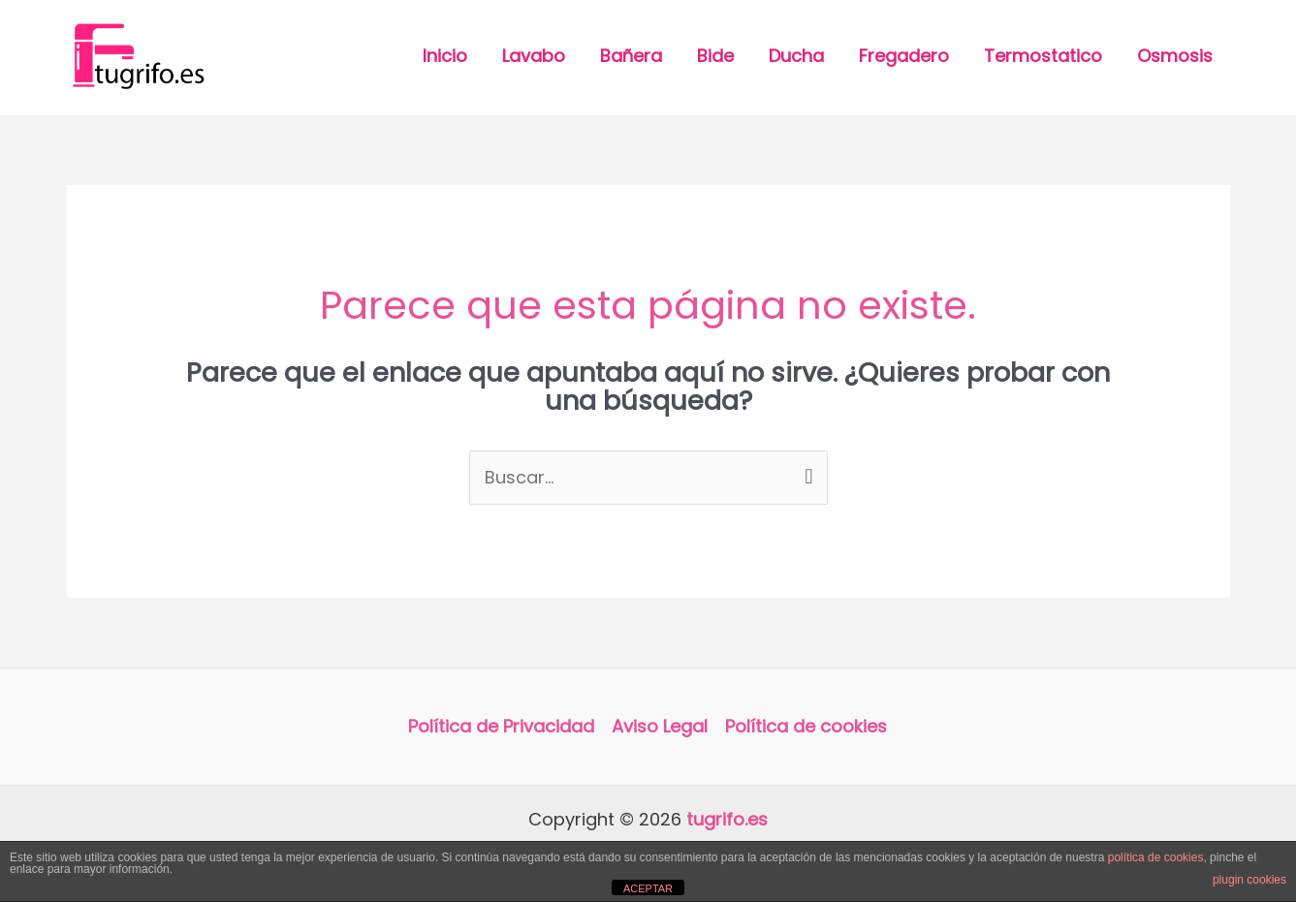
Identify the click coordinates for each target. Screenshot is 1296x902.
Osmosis (1175, 56)
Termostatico (1043, 56)
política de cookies (1156, 857)
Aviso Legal (660, 726)
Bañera (631, 56)
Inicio (445, 56)
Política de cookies (806, 726)
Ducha (796, 56)
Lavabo (533, 56)
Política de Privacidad (501, 726)
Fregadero (904, 56)
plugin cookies (1249, 879)
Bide (715, 56)
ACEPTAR (648, 888)
